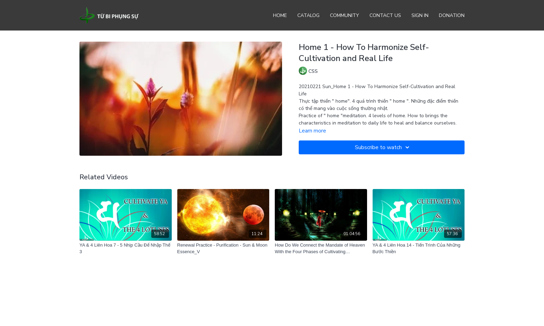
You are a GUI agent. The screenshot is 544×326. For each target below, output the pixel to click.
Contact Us (385, 15)
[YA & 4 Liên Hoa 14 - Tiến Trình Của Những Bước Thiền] (419, 248)
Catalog (308, 15)
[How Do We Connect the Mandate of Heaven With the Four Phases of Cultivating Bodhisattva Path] (321, 248)
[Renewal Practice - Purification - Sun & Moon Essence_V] (223, 248)
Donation (452, 15)
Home (280, 15)
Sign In (419, 15)
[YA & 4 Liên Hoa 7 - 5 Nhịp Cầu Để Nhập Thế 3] (125, 248)
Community (344, 15)
